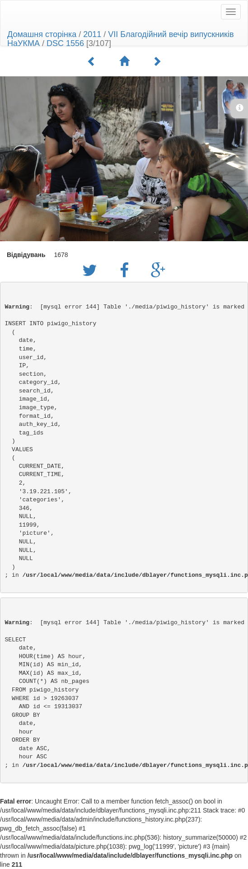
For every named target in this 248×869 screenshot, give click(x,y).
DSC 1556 (65, 43)
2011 (92, 34)
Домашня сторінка (41, 34)
